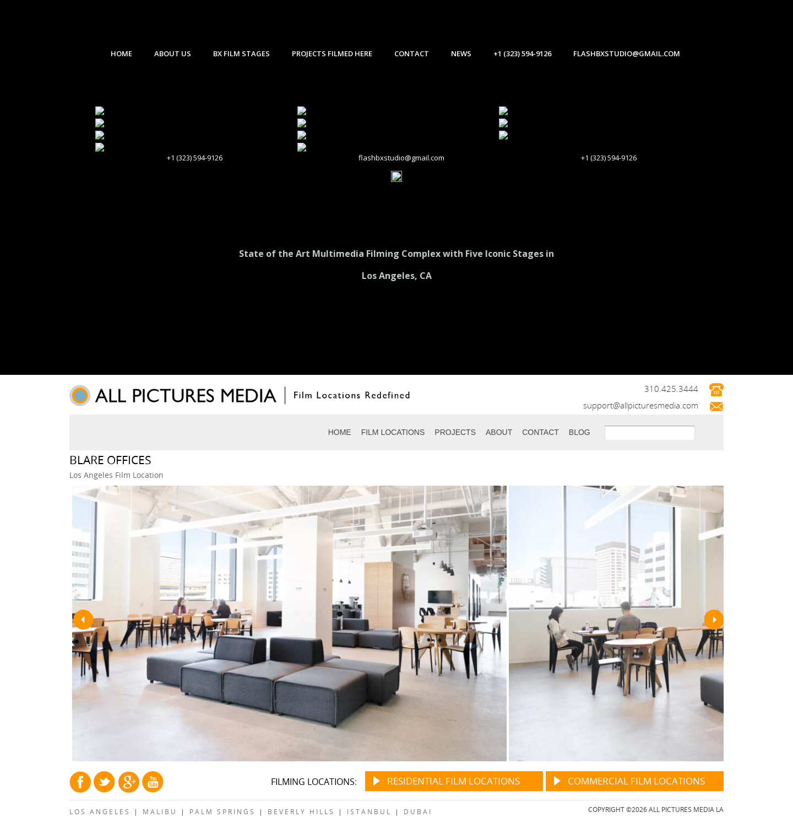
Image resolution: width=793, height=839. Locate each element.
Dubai (418, 811)
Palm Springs (222, 811)
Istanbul (369, 811)
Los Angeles (100, 811)
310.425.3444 (671, 388)
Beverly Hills (301, 811)
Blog (579, 432)
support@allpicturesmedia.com (640, 405)
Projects (455, 432)
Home (339, 432)
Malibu (160, 811)
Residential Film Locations (453, 781)
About (499, 432)
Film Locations (393, 432)
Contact (540, 432)
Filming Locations (313, 782)
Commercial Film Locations (636, 781)
